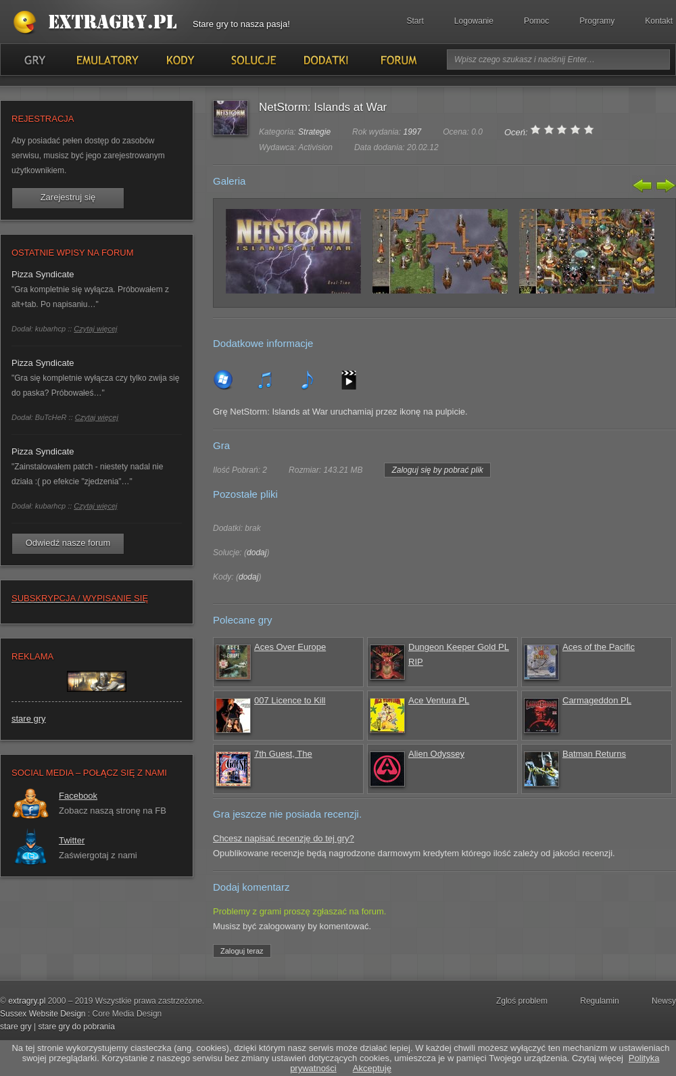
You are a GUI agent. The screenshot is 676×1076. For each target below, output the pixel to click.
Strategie (314, 132)
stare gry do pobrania (76, 1026)
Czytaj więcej (95, 329)
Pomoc (536, 21)
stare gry (28, 719)
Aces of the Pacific (598, 647)
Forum (398, 59)
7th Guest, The (283, 754)
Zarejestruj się (68, 197)
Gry (34, 59)
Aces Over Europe (290, 647)
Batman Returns (594, 754)
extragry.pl (26, 1001)
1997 (412, 132)
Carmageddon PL (596, 700)
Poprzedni (643, 185)
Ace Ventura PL (438, 700)
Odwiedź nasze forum (68, 543)
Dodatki (325, 59)
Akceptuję (372, 1068)
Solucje (252, 59)
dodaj (256, 552)
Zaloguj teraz (242, 951)
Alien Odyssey (436, 754)
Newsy (664, 1001)
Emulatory (107, 59)
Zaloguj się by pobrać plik (437, 470)
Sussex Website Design (43, 1014)
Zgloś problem (522, 1001)
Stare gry (98, 23)
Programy (596, 21)
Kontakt (659, 21)
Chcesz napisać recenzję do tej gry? (283, 838)
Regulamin (599, 1001)
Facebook (78, 796)
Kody (180, 59)
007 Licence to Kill (290, 700)
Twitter (71, 840)
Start (415, 21)
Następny (664, 185)
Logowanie (473, 21)
